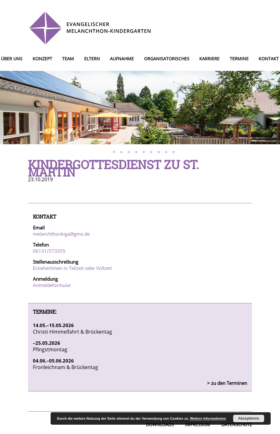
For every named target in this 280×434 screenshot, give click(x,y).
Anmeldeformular (52, 285)
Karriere (209, 59)
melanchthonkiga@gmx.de (61, 234)
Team (68, 59)
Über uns (11, 59)
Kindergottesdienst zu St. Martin (113, 168)
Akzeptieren (248, 418)
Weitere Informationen (208, 418)
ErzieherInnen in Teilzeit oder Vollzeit (72, 268)
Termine (239, 59)
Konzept (42, 59)
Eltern (92, 59)
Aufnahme (122, 59)
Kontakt (269, 59)
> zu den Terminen (227, 383)
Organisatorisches (166, 59)
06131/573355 (49, 251)
